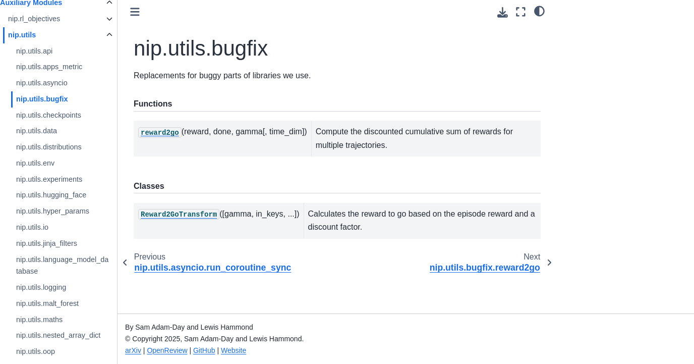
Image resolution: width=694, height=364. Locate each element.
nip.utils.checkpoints (69, 115)
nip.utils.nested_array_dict (79, 335)
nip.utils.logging (62, 287)
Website (254, 350)
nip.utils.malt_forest (68, 303)
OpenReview (188, 350)
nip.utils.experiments (70, 179)
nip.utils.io (53, 227)
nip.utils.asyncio (63, 83)
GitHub (225, 350)
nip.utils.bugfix (63, 99)
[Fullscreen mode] (520, 12)
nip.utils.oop (56, 351)
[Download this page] (502, 12)
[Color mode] (539, 10)
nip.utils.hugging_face (72, 195)
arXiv (154, 350)
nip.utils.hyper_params (73, 211)
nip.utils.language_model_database (83, 265)
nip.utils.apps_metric (70, 67)
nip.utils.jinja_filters (67, 243)
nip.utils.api (55, 51)
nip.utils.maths (60, 320)
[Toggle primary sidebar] (156, 12)
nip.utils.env (56, 163)
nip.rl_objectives (55, 19)
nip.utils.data (57, 131)
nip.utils (43, 35)
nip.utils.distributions (70, 147)
